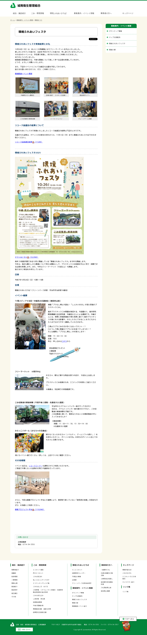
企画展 (74, 580)
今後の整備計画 (38, 605)
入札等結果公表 (106, 588)
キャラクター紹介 (128, 582)
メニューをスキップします (83, 1)
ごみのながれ (126, 573)
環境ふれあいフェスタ (117, 43)
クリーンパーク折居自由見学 (81, 583)
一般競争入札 (105, 570)
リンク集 (126, 587)
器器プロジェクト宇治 (30, 509)
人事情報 (14, 580)
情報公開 (14, 583)
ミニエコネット (77, 570)
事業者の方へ (106, 13)
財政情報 (14, 576)
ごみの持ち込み (38, 595)
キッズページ (127, 13)
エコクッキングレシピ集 (41, 583)
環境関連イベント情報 (23, 73)
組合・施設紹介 (19, 13)
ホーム (12, 20)
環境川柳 (112, 50)
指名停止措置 (105, 591)
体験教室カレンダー (78, 573)
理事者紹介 (15, 570)
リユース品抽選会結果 (29, 142)
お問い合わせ (26, 629)
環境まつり (38, 20)
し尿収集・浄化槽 (39, 599)
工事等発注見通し (107, 579)
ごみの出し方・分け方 (40, 586)
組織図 (13, 573)
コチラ (64, 341)
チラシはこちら (27, 257)
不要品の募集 (76, 576)
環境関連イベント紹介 (79, 606)
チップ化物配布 (114, 37)
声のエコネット (38, 573)
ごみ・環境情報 (37, 13)
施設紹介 (14, 586)
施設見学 (14, 590)
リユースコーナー (35, 466)
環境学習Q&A (126, 570)
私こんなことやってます (41, 580)
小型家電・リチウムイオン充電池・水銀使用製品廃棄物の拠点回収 (48, 591)
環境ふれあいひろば (58, 13)
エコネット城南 (38, 570)
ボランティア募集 (115, 31)
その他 (13, 597)
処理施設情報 (37, 602)
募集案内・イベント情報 (84, 13)
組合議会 (14, 593)
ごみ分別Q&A (37, 576)
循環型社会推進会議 (39, 612)
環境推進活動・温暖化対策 (42, 609)
